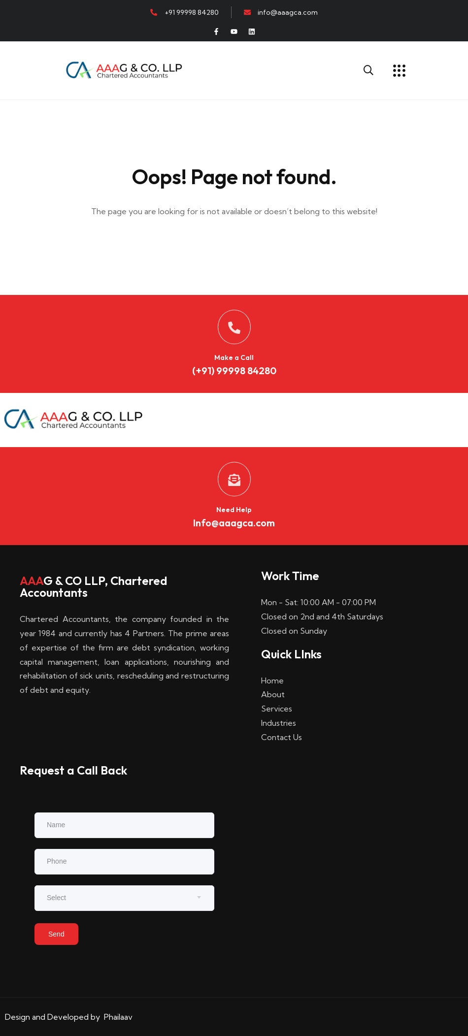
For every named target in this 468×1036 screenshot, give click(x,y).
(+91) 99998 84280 (234, 370)
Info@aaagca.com (234, 523)
